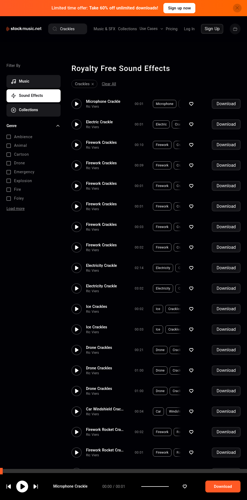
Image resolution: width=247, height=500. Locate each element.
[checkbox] (33, 137)
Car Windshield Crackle (105, 409)
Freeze (194, 309)
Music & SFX (104, 29)
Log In (189, 29)
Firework (162, 145)
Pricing (171, 29)
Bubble (198, 370)
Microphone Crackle (103, 101)
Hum (201, 268)
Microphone (164, 104)
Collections (127, 29)
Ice (158, 309)
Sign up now (179, 8)
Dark (215, 370)
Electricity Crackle (101, 265)
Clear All (109, 84)
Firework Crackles (101, 142)
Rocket (182, 432)
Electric (161, 124)
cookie (36, 486)
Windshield (177, 411)
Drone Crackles (99, 347)
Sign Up (212, 28)
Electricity (163, 268)
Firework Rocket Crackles (105, 429)
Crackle (187, 104)
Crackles (183, 145)
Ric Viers (92, 106)
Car (158, 411)
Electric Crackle (99, 122)
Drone (160, 350)
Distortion (200, 350)
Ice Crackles (96, 306)
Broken (217, 411)
